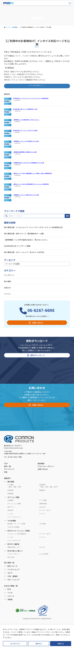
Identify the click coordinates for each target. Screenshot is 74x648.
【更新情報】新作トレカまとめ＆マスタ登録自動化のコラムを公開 (28, 162)
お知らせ (7, 287)
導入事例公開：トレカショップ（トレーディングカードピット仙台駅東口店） (31, 98)
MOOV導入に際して (15, 551)
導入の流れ (11, 557)
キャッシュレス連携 (14, 503)
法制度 (10, 599)
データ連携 (43, 500)
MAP (43, 453)
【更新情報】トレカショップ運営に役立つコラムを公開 (26, 195)
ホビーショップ (13, 579)
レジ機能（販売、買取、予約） (14, 486)
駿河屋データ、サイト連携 (16, 524)
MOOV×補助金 (13, 544)
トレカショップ (13, 569)
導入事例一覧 (9, 562)
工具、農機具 (12, 576)
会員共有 (10, 510)
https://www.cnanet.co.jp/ (13, 448)
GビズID (42, 547)
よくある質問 (43, 554)
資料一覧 (7, 466)
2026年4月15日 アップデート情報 (17, 246)
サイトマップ (9, 469)
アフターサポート (13, 554)
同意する (60, 643)
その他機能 (11, 520)
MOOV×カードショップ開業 (18, 531)
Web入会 (42, 507)
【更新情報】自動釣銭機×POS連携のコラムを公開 (24, 152)
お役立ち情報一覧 (11, 586)
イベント (7, 294)
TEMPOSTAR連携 (13, 527)
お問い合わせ (37, 322)
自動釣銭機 (43, 503)
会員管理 (10, 490)
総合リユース (12, 566)
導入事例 (7, 281)
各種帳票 (10, 493)
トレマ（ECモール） (14, 517)
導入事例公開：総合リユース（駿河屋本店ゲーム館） (25, 109)
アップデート (9, 275)
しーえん (10, 514)
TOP (6, 463)
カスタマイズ (15, 643)
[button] (37, 86)
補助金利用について (14, 547)
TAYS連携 (42, 524)
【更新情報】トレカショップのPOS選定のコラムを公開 (26, 141)
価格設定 (42, 490)
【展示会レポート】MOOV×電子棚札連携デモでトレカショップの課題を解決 (31, 184)
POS (9, 589)
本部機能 (10, 500)
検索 (67, 216)
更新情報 (41, 463)
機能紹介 (7, 478)
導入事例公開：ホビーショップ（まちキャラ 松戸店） (25, 130)
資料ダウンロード (37, 355)
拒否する (38, 643)
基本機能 (10, 481)
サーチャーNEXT (45, 510)
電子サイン (11, 507)
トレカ (10, 592)
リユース (10, 596)
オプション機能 (13, 497)
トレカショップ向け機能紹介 (17, 534)
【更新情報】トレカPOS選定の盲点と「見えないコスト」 (26, 119)
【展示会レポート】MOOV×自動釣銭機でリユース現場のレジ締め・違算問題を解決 (32, 173)
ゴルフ (10, 573)
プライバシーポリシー (46, 466)
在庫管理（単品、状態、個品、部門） (48, 486)
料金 (5, 472)
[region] (37, 636)
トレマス (42, 514)
